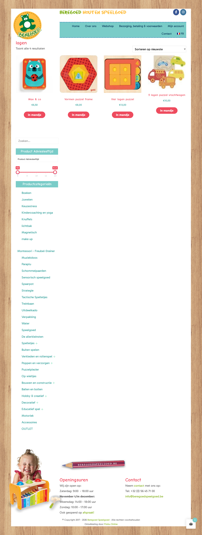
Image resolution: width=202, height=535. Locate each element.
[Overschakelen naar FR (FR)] (180, 33)
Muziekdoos (29, 257)
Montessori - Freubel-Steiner (36, 251)
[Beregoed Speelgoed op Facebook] (176, 12)
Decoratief (28, 402)
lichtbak (27, 226)
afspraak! (88, 512)
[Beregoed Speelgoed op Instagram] (183, 12)
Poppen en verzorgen (36, 363)
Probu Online (111, 524)
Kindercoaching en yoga (37, 212)
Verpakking (29, 317)
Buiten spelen (30, 350)
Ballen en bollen (32, 389)
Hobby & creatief (33, 396)
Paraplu (26, 264)
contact (139, 485)
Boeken (26, 193)
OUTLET (27, 429)
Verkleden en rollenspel (37, 356)
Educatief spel (31, 409)
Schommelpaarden (34, 271)
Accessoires (29, 422)
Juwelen (27, 199)
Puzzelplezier (30, 369)
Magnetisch (29, 232)
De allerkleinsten (32, 336)
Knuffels (27, 219)
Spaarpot (28, 284)
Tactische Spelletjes (34, 297)
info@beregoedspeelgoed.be (144, 496)
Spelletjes (28, 343)
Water (26, 323)
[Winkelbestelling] (159, 49)
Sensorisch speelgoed (36, 277)
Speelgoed (29, 330)
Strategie (27, 290)
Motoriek (28, 415)
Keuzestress (29, 206)
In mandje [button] (34, 115)
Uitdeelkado (29, 310)
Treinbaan (28, 303)
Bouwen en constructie (37, 383)
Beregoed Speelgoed (17, 3)
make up (27, 239)
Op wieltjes (29, 376)
